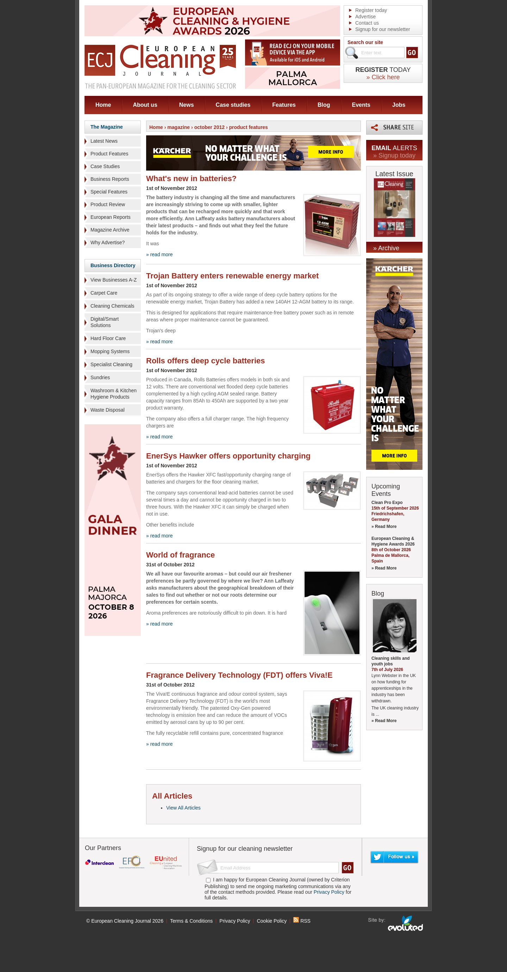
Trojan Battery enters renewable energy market (232, 275)
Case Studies (105, 166)
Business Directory (113, 265)
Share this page (394, 128)
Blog (324, 105)
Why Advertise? (107, 242)
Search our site (365, 42)
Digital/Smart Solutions (104, 322)
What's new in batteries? (191, 178)
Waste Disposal (107, 410)
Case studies (233, 105)
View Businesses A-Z (113, 280)
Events (361, 105)
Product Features (109, 153)
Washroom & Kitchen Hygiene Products (113, 394)
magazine (178, 127)
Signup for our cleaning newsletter (245, 848)
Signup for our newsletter (382, 29)
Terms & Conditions (191, 921)
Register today (371, 10)
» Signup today (394, 155)
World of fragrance (180, 554)
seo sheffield (396, 923)
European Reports (110, 217)
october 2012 (209, 127)
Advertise (365, 16)
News (186, 105)
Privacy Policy (329, 892)
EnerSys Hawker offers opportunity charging (228, 455)
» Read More (383, 526)
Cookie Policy (272, 921)
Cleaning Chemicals (112, 306)
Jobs (398, 105)
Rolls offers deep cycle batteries (205, 360)
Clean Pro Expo (387, 502)
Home (103, 105)
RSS (302, 921)
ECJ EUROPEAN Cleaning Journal (160, 66)
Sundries (100, 377)
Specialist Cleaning (111, 364)
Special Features (108, 192)
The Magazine (106, 127)
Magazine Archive (110, 230)
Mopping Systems (110, 351)
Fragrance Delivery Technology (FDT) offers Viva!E (239, 675)
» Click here (383, 77)
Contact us (367, 23)
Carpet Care (103, 293)
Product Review (107, 204)
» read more (159, 254)
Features (284, 105)
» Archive (386, 248)
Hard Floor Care (108, 338)
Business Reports (109, 179)
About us (145, 105)
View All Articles (183, 808)
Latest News (104, 141)
